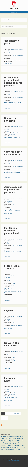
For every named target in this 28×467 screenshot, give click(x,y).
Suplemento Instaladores (17, 55)
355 (9, 317)
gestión (13, 60)
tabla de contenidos (5, 449)
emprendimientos (13, 397)
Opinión (13, 204)
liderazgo (10, 137)
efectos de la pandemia (16, 251)
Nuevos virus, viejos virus (11, 344)
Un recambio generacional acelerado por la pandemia (13, 81)
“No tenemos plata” (11, 42)
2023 (7, 54)
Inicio (4, 19)
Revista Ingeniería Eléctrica (17, 49)
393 (9, 50)
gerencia (10, 291)
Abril (8, 389)
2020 (7, 282)
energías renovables (12, 442)
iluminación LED (19, 444)
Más (26, 450)
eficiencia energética (16, 440)
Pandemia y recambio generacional (11, 230)
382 (9, 93)
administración (7, 60)
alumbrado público (7, 437)
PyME (19, 103)
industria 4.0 (4, 445)
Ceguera (8, 310)
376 (9, 128)
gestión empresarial (8, 102)
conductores (17, 438)
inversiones (23, 60)
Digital (9, 161)
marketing (17, 60)
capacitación (9, 438)
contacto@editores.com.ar (14, 460)
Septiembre (9, 201)
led (6, 447)
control (7, 440)
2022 (7, 96)
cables (3, 438)
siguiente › (16, 413)
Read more (7, 67)
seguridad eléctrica (16, 447)
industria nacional (13, 445)
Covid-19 (18, 325)
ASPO (21, 325)
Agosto (8, 319)
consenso (10, 289)
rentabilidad (7, 209)
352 (9, 388)
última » (4, 418)
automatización (19, 437)
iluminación (10, 443)
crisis (19, 137)
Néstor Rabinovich (11, 57)
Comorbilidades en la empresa (13, 153)
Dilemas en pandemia (10, 119)
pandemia (15, 137)
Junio (8, 129)
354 (9, 353)
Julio (8, 242)
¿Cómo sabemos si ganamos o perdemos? (13, 189)
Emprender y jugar (11, 379)
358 (9, 279)
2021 (7, 165)
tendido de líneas (15, 449)
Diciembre (9, 52)
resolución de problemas (14, 172)
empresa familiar (13, 103)
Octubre (8, 280)
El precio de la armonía (12, 267)
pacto (14, 289)
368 (9, 199)
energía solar (4, 442)
